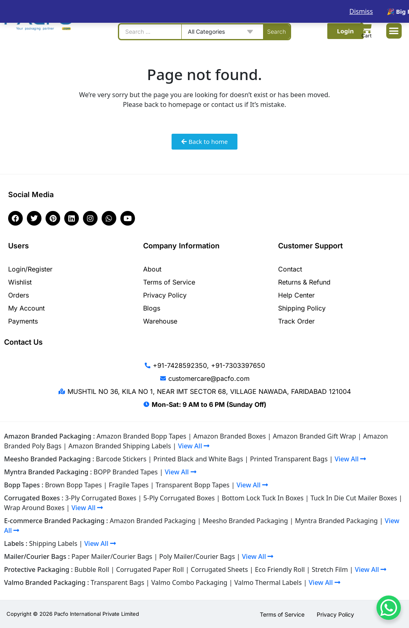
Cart (366, 36)
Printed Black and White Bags (198, 458)
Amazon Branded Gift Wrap (314, 436)
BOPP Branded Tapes (126, 471)
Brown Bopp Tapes (73, 484)
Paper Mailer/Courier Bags (112, 556)
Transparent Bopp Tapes (193, 484)
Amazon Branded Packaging (153, 520)
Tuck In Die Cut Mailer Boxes (354, 497)
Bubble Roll (91, 569)
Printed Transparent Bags (289, 458)
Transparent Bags (117, 582)
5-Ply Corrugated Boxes (179, 497)
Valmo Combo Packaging (189, 582)
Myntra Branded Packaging (336, 520)
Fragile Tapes (129, 484)
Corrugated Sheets (219, 569)
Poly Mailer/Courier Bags (197, 556)
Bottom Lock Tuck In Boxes (262, 497)
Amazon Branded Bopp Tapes (141, 436)
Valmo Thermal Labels (268, 582)
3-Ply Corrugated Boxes (101, 497)
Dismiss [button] (361, 11)
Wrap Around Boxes (34, 507)
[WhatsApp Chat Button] (388, 607)
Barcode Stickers (121, 458)
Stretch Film (330, 569)
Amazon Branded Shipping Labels (119, 445)
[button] (394, 31)
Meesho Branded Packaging (245, 520)
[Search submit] (276, 31)
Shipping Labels (53, 543)
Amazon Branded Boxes (229, 436)
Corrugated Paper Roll (150, 569)
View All (193, 445)
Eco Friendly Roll (280, 569)
